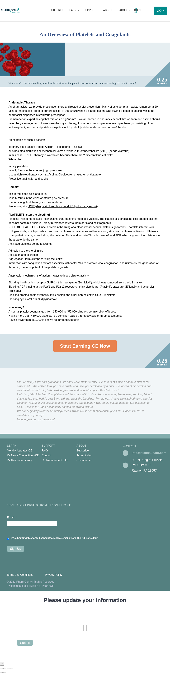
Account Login (130, 10)
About (107, 10)
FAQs (45, 450)
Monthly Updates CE (19, 450)
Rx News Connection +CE (23, 455)
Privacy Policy (53, 574)
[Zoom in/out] (12, 668)
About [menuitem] (94, 453)
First (19, 634)
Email (12, 517)
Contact (46, 455)
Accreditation (85, 455)
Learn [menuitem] (24, 453)
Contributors (84, 460)
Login (160, 10)
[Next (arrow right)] (4, 672)
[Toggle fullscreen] (8, 668)
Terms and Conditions (20, 574)
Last (88, 634)
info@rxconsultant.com (149, 453)
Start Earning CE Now (85, 346)
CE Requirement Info (54, 460)
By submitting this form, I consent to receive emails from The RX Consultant (54, 538)
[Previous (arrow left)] (1, 672)
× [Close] (2, 663)
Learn (72, 10)
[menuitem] (24, 450)
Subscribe (57, 10)
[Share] (4, 668)
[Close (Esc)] (1, 668)
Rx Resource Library (19, 460)
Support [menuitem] (59, 453)
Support (90, 10)
